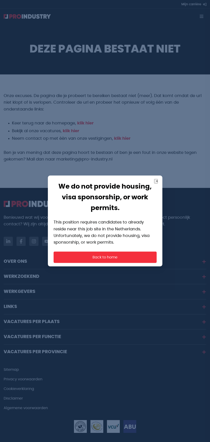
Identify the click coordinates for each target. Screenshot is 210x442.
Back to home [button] (105, 257)
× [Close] (157, 181)
